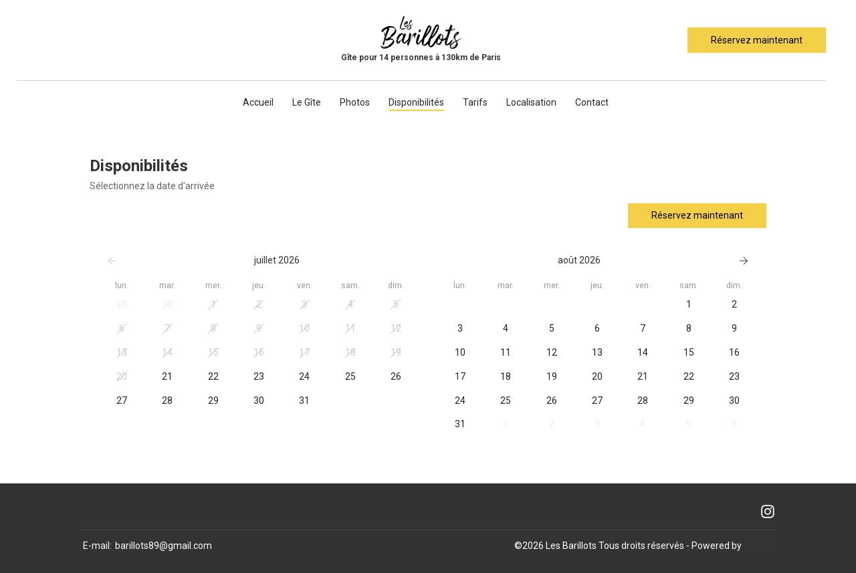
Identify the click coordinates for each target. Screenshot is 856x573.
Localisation (531, 102)
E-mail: (97, 545)
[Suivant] (743, 260)
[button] (121, 305)
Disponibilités (416, 102)
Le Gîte (306, 102)
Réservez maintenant (756, 40)
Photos (355, 102)
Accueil (258, 102)
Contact (592, 102)
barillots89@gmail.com (163, 545)
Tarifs (475, 102)
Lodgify (760, 545)
